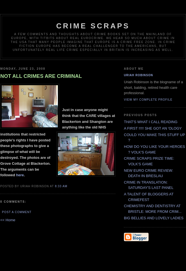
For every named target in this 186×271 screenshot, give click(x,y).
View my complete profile (148, 99)
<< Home (7, 220)
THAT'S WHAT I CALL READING (151, 122)
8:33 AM (61, 186)
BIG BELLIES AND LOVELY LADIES (153, 218)
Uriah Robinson (138, 75)
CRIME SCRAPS (93, 26)
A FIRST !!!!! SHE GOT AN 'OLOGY (153, 128)
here (20, 175)
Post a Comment (16, 212)
